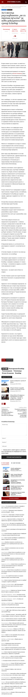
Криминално (9, 9)
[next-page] (5, 404)
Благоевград (8, 6)
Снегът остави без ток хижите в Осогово (15, 607)
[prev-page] (2, 404)
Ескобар (18, 373)
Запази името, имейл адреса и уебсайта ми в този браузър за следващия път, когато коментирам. (13, 451)
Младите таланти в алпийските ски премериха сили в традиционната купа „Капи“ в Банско (12, 543)
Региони (3, 391)
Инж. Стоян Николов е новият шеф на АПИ (17, 475)
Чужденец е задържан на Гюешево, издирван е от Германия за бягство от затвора (7, 412)
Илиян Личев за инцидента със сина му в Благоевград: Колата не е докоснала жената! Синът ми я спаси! (13, 554)
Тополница (18, 371)
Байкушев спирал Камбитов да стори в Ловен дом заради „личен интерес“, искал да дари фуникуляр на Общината (13, 688)
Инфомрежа (9, 360)
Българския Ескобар (16, 369)
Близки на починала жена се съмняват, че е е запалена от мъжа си (17, 487)
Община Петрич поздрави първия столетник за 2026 (17, 388)
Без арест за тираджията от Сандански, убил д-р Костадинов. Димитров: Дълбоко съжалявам (13, 525)
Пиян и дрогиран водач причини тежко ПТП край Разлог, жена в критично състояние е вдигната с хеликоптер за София (13, 624)
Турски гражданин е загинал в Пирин (16, 469)
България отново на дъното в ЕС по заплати (14, 660)
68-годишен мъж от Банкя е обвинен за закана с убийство (18, 493)
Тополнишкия (7, 371)
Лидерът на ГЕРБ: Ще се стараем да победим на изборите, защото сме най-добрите (13, 630)
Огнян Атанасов (8, 373)
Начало (2, 6)
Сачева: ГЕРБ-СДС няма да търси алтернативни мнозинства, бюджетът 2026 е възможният (13, 665)
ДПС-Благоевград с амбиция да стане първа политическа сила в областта (12, 586)
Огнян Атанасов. (17, 73)
